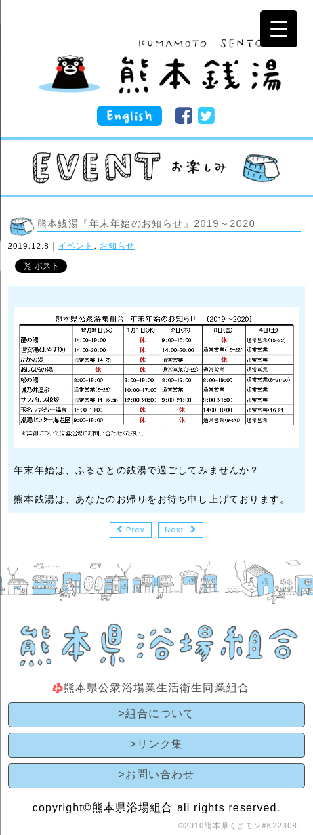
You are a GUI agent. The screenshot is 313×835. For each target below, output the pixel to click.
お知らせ (117, 246)
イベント (75, 246)
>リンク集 (157, 744)
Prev (135, 530)
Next (174, 530)
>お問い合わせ (156, 774)
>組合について (156, 713)
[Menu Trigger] (278, 28)
